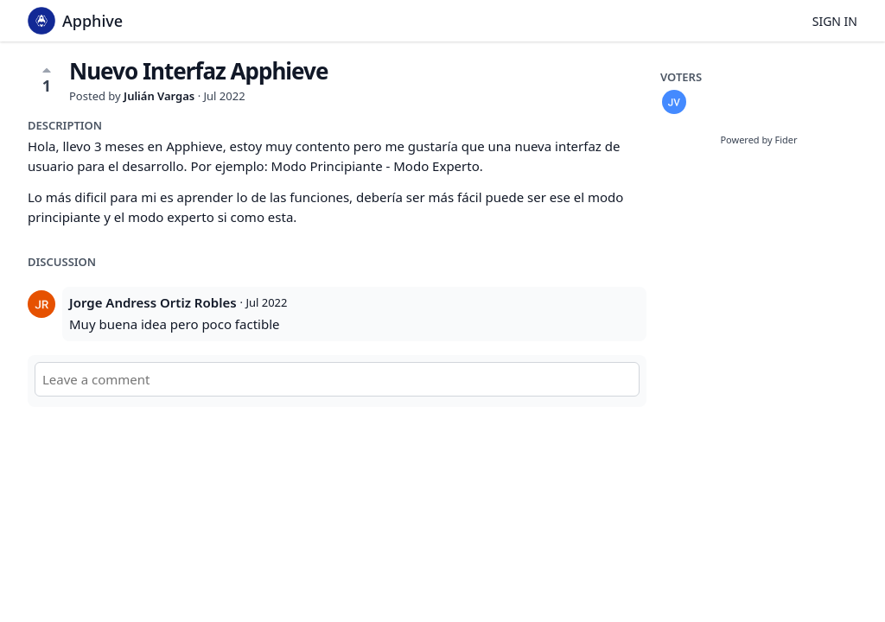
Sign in (834, 21)
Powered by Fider (758, 139)
